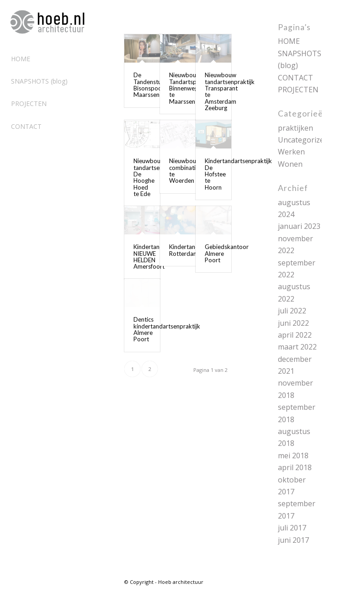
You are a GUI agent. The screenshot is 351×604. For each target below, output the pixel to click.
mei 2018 (293, 455)
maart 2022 (297, 347)
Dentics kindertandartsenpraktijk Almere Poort (166, 329)
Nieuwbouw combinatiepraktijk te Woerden (194, 170)
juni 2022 (293, 323)
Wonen (290, 164)
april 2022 (295, 335)
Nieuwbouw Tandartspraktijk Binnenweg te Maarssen (191, 88)
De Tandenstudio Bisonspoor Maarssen (151, 84)
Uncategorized (303, 140)
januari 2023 (299, 226)
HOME (289, 41)
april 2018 (295, 467)
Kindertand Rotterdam (184, 250)
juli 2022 (292, 311)
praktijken (295, 128)
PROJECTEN (298, 90)
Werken (291, 152)
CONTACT (295, 78)
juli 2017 (292, 528)
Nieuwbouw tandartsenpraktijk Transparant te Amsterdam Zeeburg (230, 91)
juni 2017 (293, 540)
